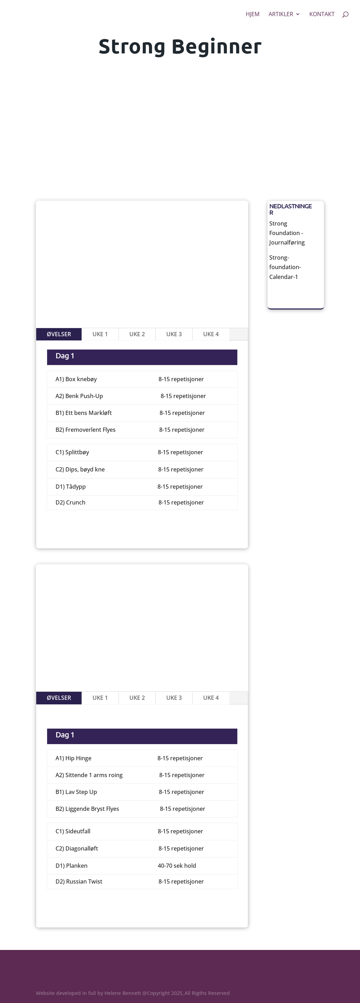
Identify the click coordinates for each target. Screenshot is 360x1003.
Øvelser (59, 334)
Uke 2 (137, 334)
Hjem (252, 15)
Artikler (281, 15)
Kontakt (322, 15)
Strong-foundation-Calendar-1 (285, 267)
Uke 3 (174, 334)
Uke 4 (211, 334)
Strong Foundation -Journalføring (287, 233)
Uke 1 (100, 334)
